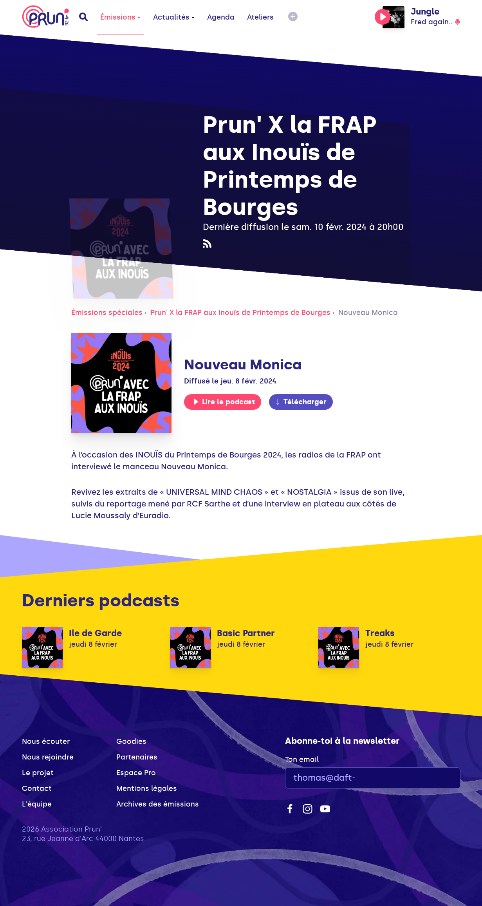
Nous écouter (46, 741)
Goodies (131, 741)
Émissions (120, 17)
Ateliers (260, 17)
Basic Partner (246, 633)
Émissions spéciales (107, 312)
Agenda (221, 17)
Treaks (380, 633)
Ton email (302, 759)
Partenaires (136, 757)
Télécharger (301, 402)
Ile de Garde (95, 633)
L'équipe (37, 804)
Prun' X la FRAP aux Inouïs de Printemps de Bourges (240, 312)
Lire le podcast (224, 402)
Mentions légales (146, 788)
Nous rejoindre (48, 757)
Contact (37, 788)
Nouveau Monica (368, 312)
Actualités (174, 17)
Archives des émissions (157, 804)
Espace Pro (136, 773)
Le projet (38, 773)
